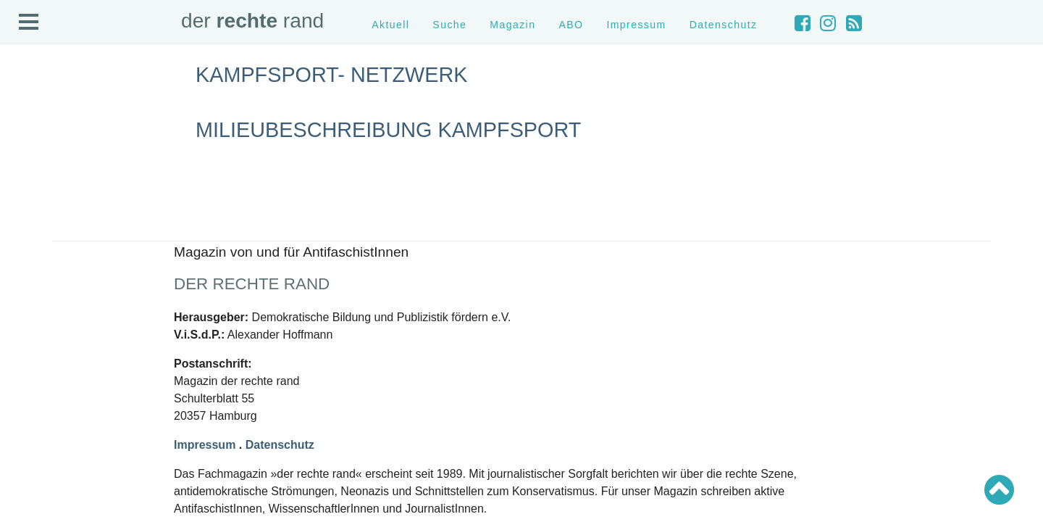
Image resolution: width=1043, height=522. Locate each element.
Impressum (636, 24)
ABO (570, 24)
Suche (449, 24)
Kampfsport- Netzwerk (331, 74)
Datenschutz (724, 24)
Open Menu (29, 22)
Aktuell (390, 24)
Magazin (512, 24)
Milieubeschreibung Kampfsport (388, 129)
